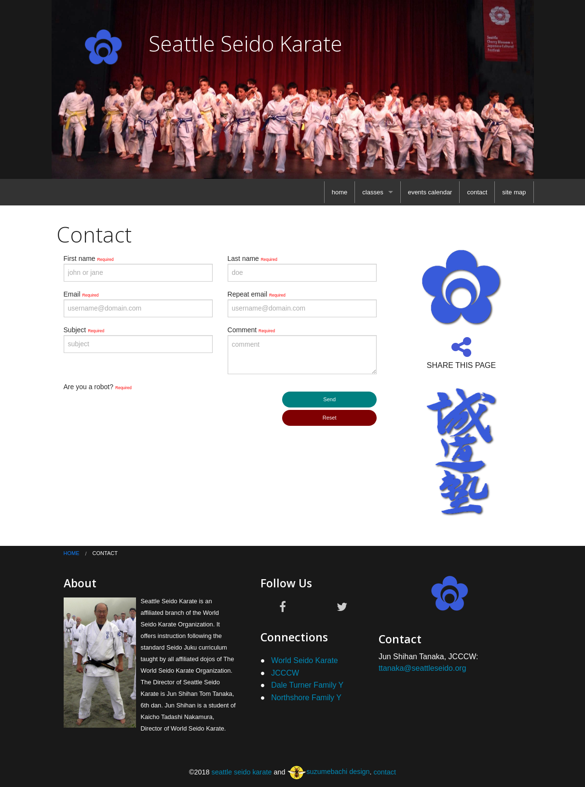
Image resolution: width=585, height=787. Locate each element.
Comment (251, 330)
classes (372, 192)
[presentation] (137, 411)
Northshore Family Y (306, 697)
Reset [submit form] (330, 418)
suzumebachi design (328, 771)
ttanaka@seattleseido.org (422, 668)
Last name (252, 258)
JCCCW (285, 673)
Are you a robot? (98, 387)
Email (81, 294)
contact (477, 192)
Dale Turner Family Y (307, 685)
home (340, 192)
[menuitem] (340, 192)
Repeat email (257, 294)
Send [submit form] (329, 399)
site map (514, 192)
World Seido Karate (304, 660)
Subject (84, 330)
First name (89, 258)
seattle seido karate (242, 771)
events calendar (430, 192)
